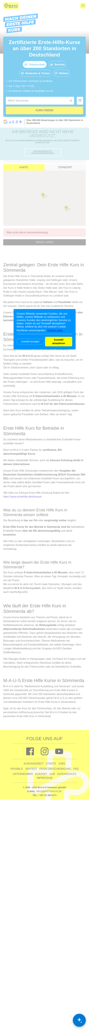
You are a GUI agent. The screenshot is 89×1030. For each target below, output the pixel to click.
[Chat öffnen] (79, 1020)
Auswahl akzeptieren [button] (58, 341)
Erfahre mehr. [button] (55, 330)
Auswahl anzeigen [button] (30, 341)
